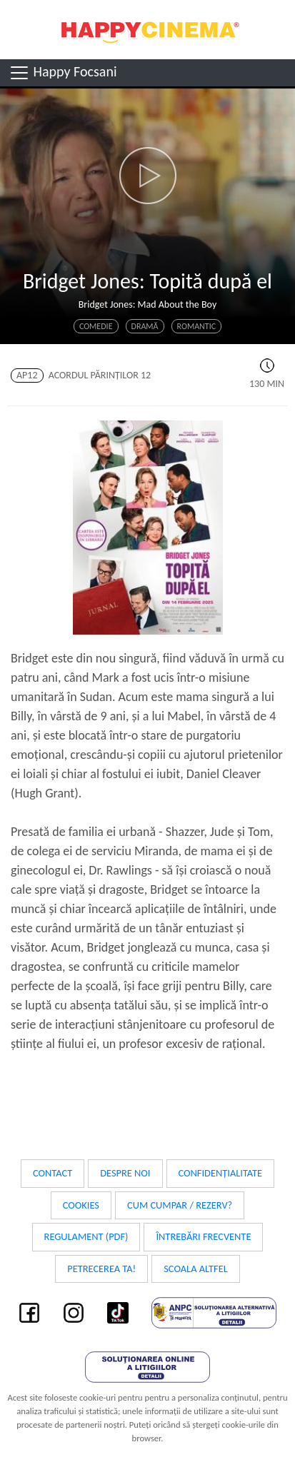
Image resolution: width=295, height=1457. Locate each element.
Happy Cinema (148, 29)
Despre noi (125, 1172)
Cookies (81, 1205)
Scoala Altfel (196, 1268)
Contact (52, 1172)
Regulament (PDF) (86, 1236)
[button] (147, 175)
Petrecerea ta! (101, 1268)
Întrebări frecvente (203, 1236)
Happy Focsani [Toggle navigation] (62, 73)
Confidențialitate (221, 1172)
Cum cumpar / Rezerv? (179, 1205)
